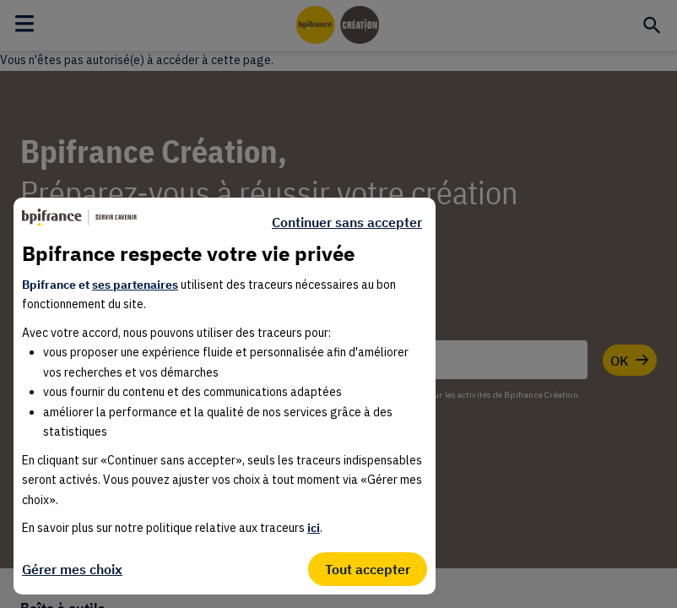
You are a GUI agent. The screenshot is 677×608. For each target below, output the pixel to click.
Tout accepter (367, 569)
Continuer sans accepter (347, 222)
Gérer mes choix (72, 569)
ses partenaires (135, 284)
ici (313, 527)
